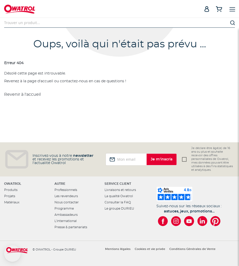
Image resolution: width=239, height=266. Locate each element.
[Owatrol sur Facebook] (163, 221)
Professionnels (65, 189)
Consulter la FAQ (118, 202)
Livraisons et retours (120, 189)
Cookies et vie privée (150, 249)
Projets (9, 196)
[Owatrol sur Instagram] (176, 221)
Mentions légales (118, 249)
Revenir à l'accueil (22, 94)
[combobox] (119, 23)
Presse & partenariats (70, 227)
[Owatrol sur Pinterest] (215, 221)
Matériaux (11, 202)
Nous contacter (66, 202)
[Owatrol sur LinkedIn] (202, 221)
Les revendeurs (66, 196)
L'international (65, 221)
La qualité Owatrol (119, 196)
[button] (12, 253)
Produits (11, 189)
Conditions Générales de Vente (192, 249)
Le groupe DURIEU (119, 208)
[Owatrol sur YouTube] (189, 221)
